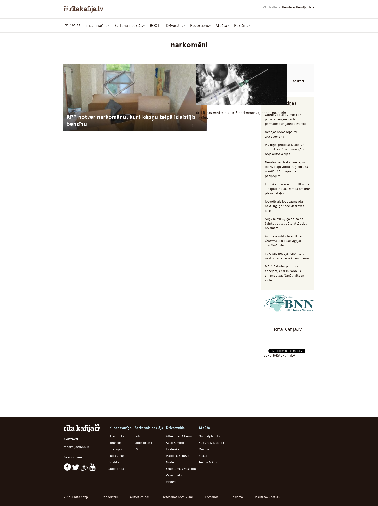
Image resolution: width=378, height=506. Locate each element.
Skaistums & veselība (181, 468)
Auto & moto (175, 442)
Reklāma (237, 496)
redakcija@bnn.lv (76, 446)
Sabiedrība (116, 468)
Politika (114, 462)
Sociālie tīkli (143, 442)
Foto (138, 436)
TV (136, 449)
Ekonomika (116, 436)
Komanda (212, 496)
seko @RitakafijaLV (279, 355)
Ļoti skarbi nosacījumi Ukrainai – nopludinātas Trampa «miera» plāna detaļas (288, 188)
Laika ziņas (116, 455)
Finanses (114, 442)
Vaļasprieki (174, 475)
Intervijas (115, 449)
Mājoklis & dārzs (177, 455)
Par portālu (110, 496)
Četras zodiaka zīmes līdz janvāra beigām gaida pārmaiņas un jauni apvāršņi (285, 118)
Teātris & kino (208, 462)
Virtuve (171, 481)
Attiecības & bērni (179, 436)
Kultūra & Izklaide (211, 442)
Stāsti (203, 455)
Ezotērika (172, 449)
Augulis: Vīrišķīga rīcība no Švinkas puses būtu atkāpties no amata (286, 223)
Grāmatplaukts (209, 436)
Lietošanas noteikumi (177, 496)
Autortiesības (139, 496)
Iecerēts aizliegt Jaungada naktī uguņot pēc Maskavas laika (284, 205)
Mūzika (204, 449)
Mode (170, 462)
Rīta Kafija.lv (288, 329)
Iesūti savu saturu (267, 496)
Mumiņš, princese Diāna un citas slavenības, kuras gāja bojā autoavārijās (284, 149)
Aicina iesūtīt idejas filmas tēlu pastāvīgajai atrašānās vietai (284, 240)
